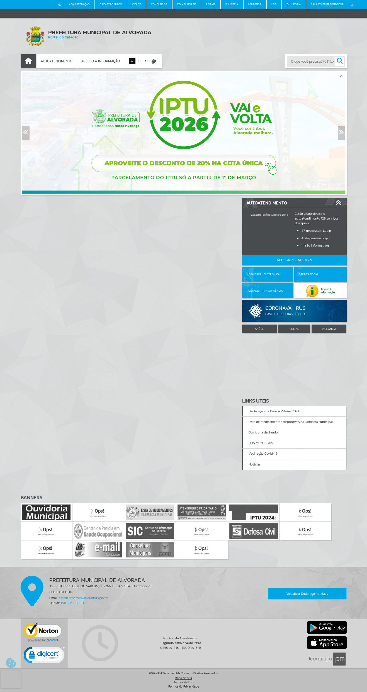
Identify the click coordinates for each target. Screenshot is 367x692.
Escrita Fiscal (309, 274)
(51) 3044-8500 (72, 602)
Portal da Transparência (265, 291)
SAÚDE (259, 329)
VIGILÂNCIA (329, 329)
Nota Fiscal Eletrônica (263, 274)
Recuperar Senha (277, 215)
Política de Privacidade (183, 686)
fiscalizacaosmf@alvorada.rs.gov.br (83, 597)
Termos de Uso (183, 682)
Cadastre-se (258, 215)
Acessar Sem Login (294, 260)
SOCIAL (294, 329)
